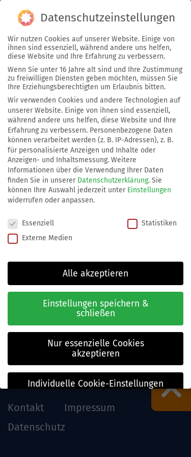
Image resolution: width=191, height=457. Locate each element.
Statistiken (152, 223)
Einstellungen (149, 190)
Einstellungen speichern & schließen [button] (96, 308)
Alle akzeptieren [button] (95, 273)
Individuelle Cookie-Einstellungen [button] (95, 383)
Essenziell (31, 223)
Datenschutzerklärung (112, 180)
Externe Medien (40, 238)
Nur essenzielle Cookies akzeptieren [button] (95, 348)
